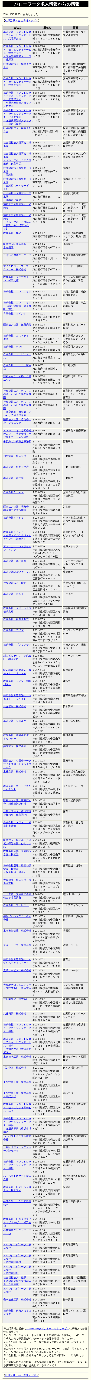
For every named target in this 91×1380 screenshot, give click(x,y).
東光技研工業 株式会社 (17, 1056)
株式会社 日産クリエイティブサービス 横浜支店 (17, 1222)
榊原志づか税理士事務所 (17, 441)
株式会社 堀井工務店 (16, 467)
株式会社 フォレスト (16, 905)
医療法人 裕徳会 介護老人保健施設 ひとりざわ (17, 843)
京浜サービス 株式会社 (17, 945)
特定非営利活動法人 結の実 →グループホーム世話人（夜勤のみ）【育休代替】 (17, 222)
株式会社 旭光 (12, 233)
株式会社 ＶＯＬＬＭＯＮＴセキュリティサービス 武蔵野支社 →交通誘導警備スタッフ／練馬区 (17, 53)
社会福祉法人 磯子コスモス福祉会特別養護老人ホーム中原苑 (17, 1281)
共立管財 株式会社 (14, 706)
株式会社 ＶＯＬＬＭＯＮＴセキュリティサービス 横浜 (17, 1028)
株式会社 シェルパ (14, 720)
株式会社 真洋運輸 (14, 560)
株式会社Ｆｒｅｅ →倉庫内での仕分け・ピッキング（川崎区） (17, 535)
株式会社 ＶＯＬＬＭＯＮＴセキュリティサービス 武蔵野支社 (17, 35)
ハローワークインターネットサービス (47, 1328)
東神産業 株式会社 (14, 771)
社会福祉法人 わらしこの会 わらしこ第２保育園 (17, 394)
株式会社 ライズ (13, 630)
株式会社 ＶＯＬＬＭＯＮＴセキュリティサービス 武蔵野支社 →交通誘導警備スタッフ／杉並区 (17, 99)
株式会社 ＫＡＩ (13, 594)
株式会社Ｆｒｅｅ (13, 492)
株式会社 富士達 (13, 478)
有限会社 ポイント (14, 313)
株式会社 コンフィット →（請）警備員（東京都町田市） (17, 306)
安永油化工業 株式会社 (17, 1299)
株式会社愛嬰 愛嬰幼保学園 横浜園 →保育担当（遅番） (17, 869)
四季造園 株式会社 (14, 456)
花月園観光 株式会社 (16, 999)
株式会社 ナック (13, 346)
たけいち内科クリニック (17, 255)
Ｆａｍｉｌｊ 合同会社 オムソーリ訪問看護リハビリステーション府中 (18, 434)
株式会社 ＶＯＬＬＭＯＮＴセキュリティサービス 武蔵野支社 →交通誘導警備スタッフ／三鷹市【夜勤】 (17, 117)
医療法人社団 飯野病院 (17, 324)
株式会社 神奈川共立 (16, 619)
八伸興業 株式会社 (14, 1013)
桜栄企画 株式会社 (14, 1067)
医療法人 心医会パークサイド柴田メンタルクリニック (17, 764)
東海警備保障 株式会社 (17, 930)
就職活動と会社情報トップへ (21, 20)
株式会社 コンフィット (17, 291)
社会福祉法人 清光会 (16, 582)
